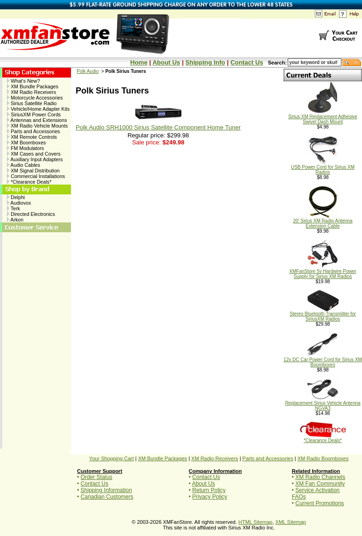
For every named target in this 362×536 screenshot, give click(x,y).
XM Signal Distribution (33, 170)
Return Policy (209, 490)
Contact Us (246, 62)
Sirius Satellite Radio (32, 103)
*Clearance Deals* (29, 182)
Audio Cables (23, 165)
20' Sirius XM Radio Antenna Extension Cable (323, 221)
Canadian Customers (107, 496)
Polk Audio (88, 71)
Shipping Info (205, 62)
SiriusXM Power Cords (34, 114)
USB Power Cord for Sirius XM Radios (323, 167)
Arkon (15, 219)
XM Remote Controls (32, 137)
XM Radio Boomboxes (323, 458)
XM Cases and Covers (34, 154)
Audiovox (19, 203)
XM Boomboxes (26, 142)
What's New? (23, 81)
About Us (166, 62)
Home (139, 62)
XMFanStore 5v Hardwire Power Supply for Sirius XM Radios (322, 271)
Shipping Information (106, 490)
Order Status (97, 477)
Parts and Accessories (33, 131)
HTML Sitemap (255, 522)
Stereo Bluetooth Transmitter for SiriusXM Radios (323, 314)
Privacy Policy (209, 496)
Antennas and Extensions (37, 120)
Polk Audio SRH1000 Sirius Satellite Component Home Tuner (158, 127)
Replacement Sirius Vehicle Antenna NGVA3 (322, 403)
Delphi (16, 197)
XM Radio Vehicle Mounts (37, 126)
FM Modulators (25, 148)
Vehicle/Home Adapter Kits (38, 109)
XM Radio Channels (320, 477)
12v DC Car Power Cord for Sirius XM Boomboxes (323, 360)
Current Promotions (319, 503)
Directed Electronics (31, 214)
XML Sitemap (290, 522)
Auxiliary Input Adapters (35, 159)
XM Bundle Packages (32, 86)
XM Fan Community (320, 483)
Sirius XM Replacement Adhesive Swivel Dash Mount (322, 117)
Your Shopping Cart (111, 458)
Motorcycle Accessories (35, 97)
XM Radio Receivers (31, 92)
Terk (13, 208)
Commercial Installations (36, 176)
